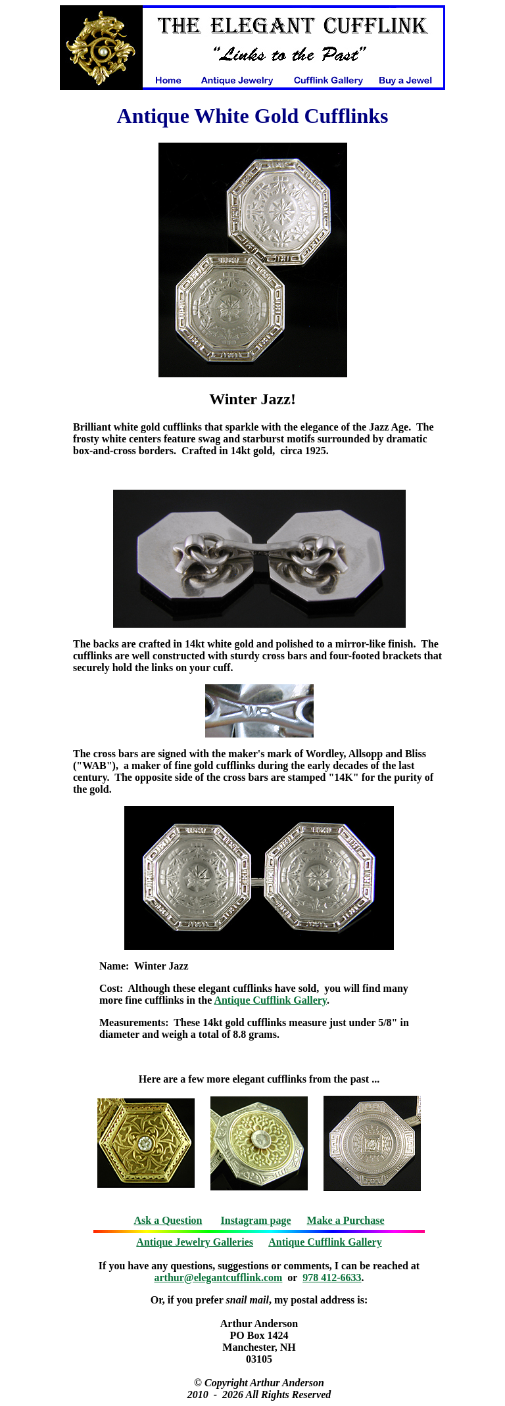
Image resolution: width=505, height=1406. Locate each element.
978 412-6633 (331, 1277)
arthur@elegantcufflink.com (219, 1277)
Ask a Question (167, 1220)
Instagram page (256, 1220)
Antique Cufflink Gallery (270, 1000)
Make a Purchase (346, 1220)
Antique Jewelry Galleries (194, 1242)
